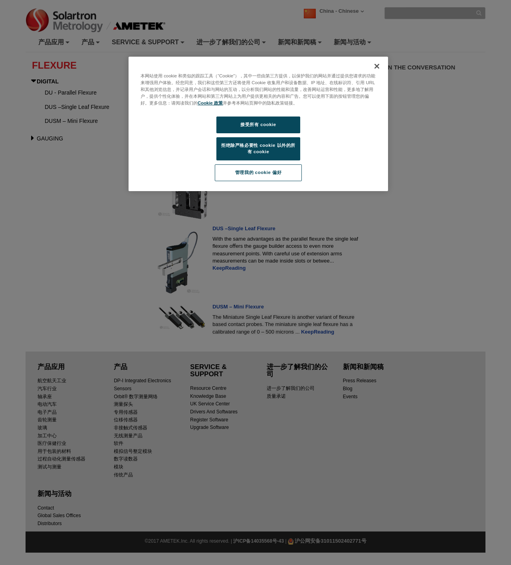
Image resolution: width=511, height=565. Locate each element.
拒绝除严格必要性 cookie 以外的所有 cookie (258, 148)
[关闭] (377, 66)
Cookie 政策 (210, 103)
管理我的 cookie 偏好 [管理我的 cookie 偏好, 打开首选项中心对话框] (258, 172)
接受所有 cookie (258, 124)
